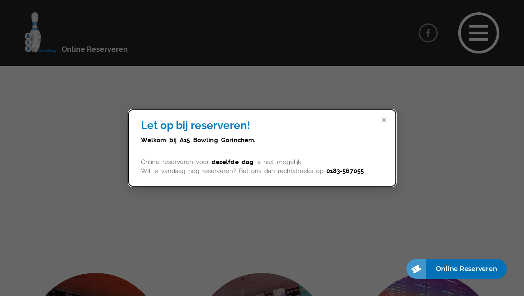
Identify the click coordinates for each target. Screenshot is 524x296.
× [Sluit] (384, 120)
